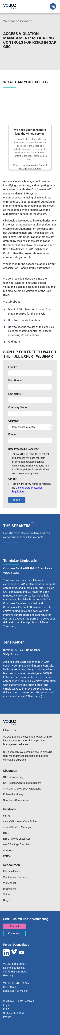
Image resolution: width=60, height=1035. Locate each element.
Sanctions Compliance (16, 800)
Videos (7, 894)
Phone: (12, 434)
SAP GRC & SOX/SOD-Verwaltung (22, 788)
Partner (7, 855)
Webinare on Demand (15, 877)
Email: (12, 367)
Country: (13, 420)
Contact (14, 926)
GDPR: (12, 478)
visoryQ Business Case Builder (20, 821)
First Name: (15, 380)
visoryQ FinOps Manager (17, 827)
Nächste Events (12, 871)
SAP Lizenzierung (13, 777)
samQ (6, 815)
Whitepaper (9, 883)
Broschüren (9, 888)
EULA (6, 1009)
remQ (6, 832)
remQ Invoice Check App (17, 838)
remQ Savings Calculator (17, 844)
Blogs (6, 900)
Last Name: (15, 393)
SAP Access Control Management (22, 782)
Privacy (7, 1017)
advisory (8, 850)
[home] (9, 6)
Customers (14, 933)
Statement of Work (13, 1013)
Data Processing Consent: (23, 448)
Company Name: (18, 407)
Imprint (7, 1005)
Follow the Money (13, 794)
